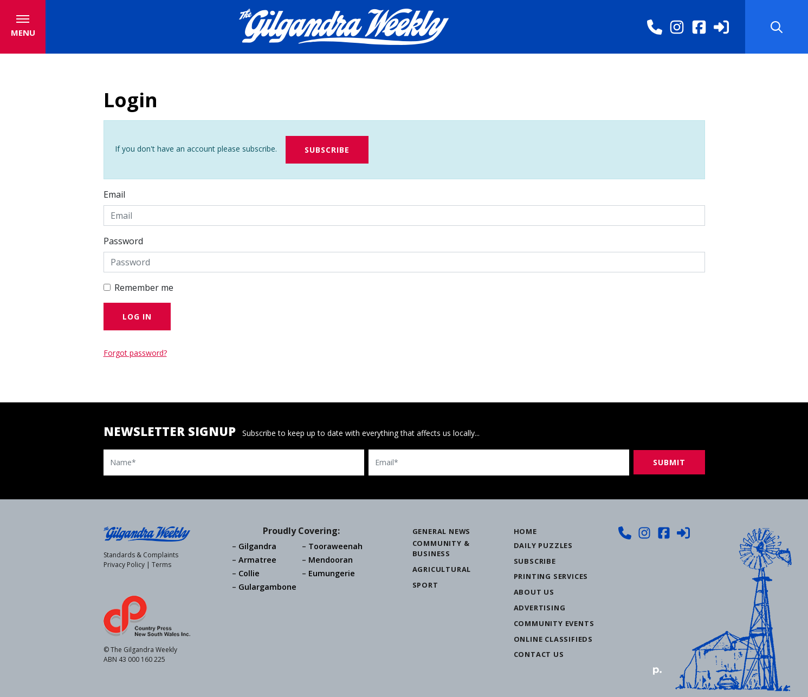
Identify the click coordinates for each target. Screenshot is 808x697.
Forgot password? (135, 353)
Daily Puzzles (543, 545)
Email (114, 194)
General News (441, 531)
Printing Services (551, 576)
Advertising (540, 608)
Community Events (554, 623)
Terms (161, 564)
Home (525, 531)
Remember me (143, 288)
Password (123, 241)
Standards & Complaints (141, 554)
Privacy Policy (124, 564)
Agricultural (441, 569)
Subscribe (327, 150)
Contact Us (539, 654)
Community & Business (441, 548)
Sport (425, 585)
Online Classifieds (553, 639)
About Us (534, 592)
